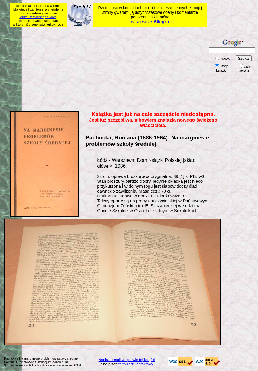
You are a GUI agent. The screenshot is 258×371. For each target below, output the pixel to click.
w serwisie (150, 21)
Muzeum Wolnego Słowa (37, 17)
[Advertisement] (83, 68)
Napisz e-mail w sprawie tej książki (127, 359)
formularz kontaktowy (135, 364)
